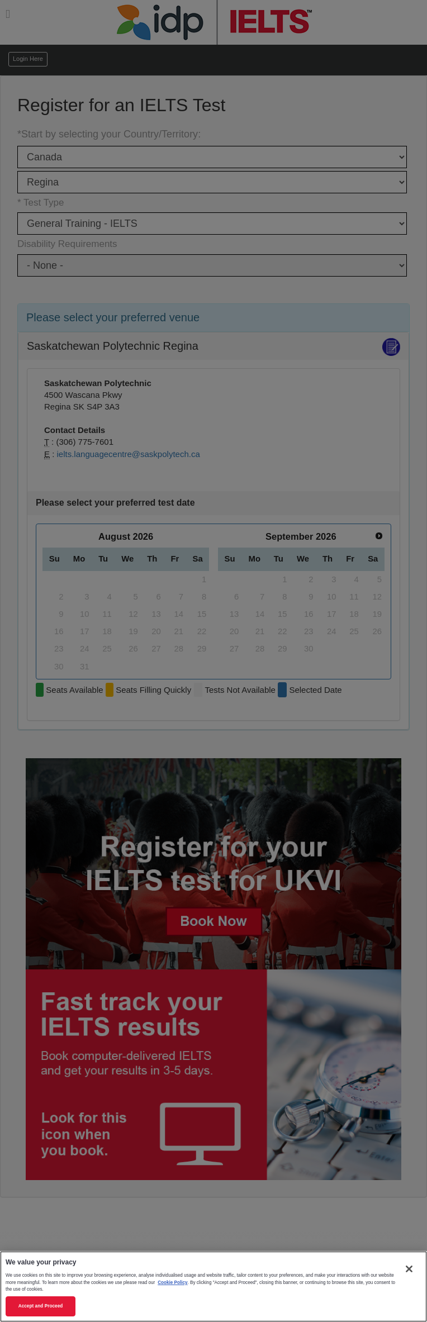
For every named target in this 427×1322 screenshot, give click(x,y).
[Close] (409, 1269)
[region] (213, 1286)
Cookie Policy (172, 1282)
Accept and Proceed (40, 1306)
